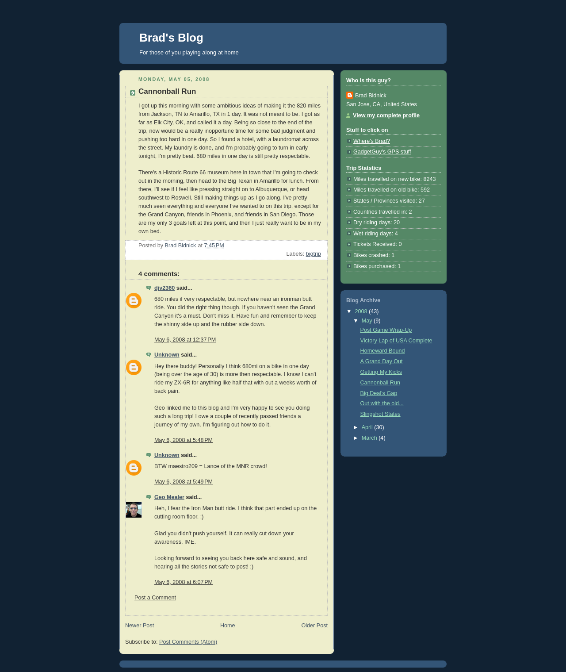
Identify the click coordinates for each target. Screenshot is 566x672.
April (368, 427)
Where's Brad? (371, 141)
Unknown (167, 355)
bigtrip (313, 254)
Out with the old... (382, 403)
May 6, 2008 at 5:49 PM (183, 482)
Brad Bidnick (370, 95)
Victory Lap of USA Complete (396, 341)
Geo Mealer (169, 497)
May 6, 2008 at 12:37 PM (185, 340)
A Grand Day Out (381, 361)
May (368, 321)
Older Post (314, 625)
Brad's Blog (171, 37)
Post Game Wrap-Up (386, 330)
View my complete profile (386, 115)
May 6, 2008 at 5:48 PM (183, 440)
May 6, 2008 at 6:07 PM (183, 582)
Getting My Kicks (381, 372)
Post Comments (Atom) (188, 642)
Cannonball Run (380, 383)
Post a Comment (155, 598)
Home (227, 625)
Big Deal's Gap (379, 393)
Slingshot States (380, 414)
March (370, 438)
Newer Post (139, 625)
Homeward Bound (382, 351)
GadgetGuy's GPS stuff (382, 152)
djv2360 (164, 288)
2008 (362, 311)
